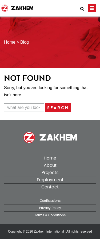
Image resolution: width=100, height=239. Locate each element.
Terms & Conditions (50, 215)
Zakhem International (49, 231)
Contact (50, 187)
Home (50, 158)
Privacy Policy (50, 208)
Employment (50, 180)
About (50, 165)
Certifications (50, 200)
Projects (50, 172)
